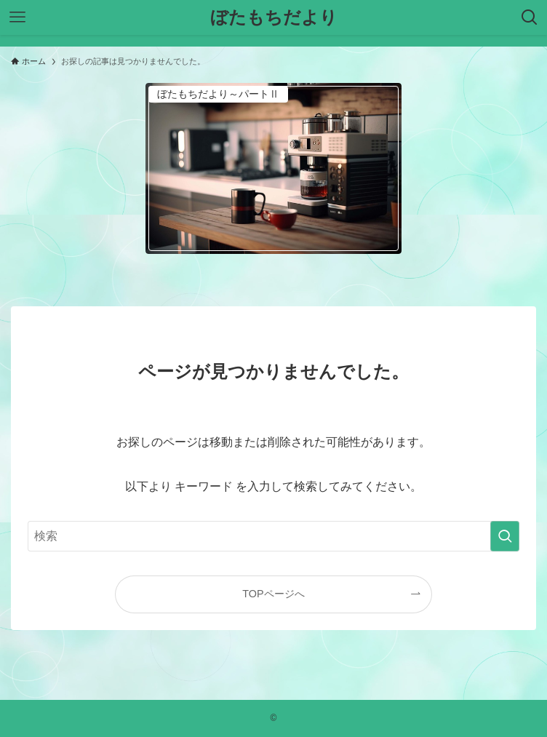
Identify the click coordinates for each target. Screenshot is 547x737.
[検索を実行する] (504, 536)
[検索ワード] (274, 536)
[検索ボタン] (529, 17)
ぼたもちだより (274, 17)
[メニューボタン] (17, 17)
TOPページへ (273, 593)
